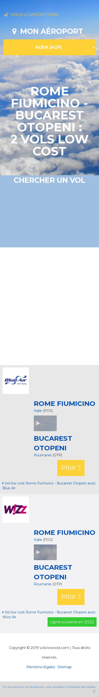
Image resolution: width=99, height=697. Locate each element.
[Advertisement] (45, 306)
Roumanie (43, 455)
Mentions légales (40, 667)
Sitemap (64, 667)
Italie (38, 411)
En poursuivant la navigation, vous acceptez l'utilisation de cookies (49, 687)
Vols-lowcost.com (31, 14)
